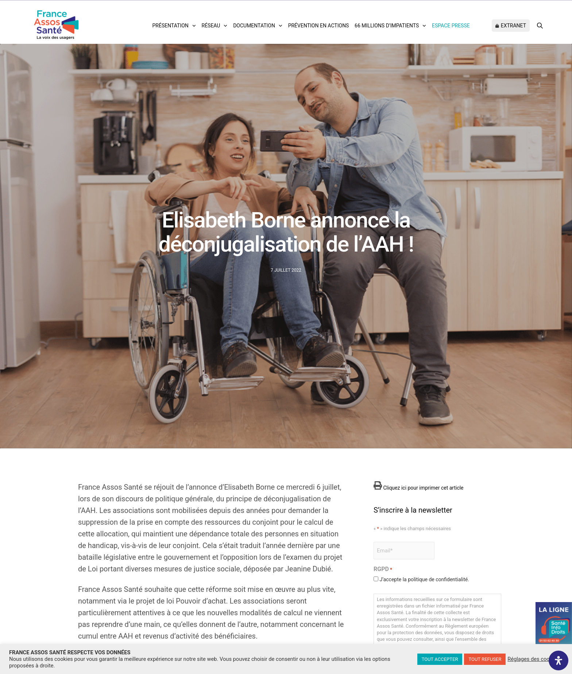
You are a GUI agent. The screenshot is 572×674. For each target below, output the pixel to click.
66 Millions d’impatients (387, 25)
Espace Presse (451, 25)
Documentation (254, 25)
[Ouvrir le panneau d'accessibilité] (558, 660)
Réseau (211, 25)
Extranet (513, 25)
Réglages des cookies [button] (533, 659)
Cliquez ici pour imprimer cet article (419, 488)
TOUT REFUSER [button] (484, 659)
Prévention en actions (318, 25)
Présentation (170, 25)
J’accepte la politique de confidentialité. (424, 579)
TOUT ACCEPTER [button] (440, 659)
